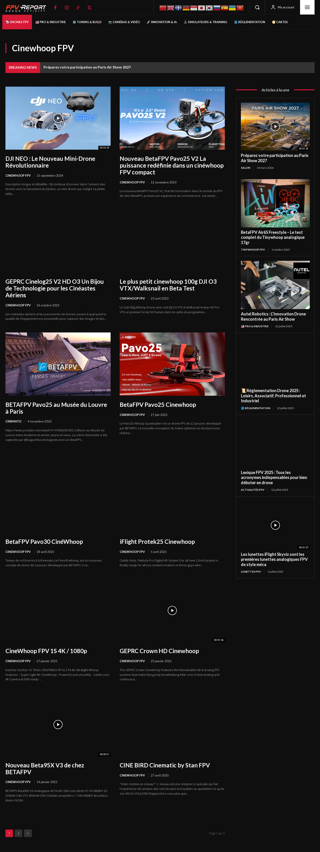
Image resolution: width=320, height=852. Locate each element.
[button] (257, 7)
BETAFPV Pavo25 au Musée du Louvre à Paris (56, 408)
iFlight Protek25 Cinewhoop (157, 541)
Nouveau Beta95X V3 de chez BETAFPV (44, 769)
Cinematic (13, 421)
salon (245, 167)
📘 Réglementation (255, 408)
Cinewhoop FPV (18, 175)
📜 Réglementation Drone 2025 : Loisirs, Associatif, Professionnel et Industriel (273, 395)
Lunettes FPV (251, 571)
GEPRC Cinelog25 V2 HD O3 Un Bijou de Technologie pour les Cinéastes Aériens (54, 288)
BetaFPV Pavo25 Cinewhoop (158, 404)
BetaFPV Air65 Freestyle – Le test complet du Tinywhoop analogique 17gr (273, 237)
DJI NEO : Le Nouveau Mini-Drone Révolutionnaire (50, 162)
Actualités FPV (252, 489)
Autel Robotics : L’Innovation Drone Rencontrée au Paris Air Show (273, 316)
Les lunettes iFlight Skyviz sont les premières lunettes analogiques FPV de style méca (274, 559)
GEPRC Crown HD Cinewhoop (159, 650)
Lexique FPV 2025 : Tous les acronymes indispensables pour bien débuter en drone (274, 477)
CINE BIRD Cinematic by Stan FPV (165, 765)
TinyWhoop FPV (253, 249)
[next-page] (28, 833)
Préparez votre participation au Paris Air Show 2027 (87, 67)
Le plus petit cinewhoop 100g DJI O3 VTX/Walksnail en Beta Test (168, 285)
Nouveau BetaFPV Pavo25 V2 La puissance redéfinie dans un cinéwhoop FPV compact (172, 165)
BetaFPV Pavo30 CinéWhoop (44, 541)
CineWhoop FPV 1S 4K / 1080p (46, 650)
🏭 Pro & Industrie (255, 326)
